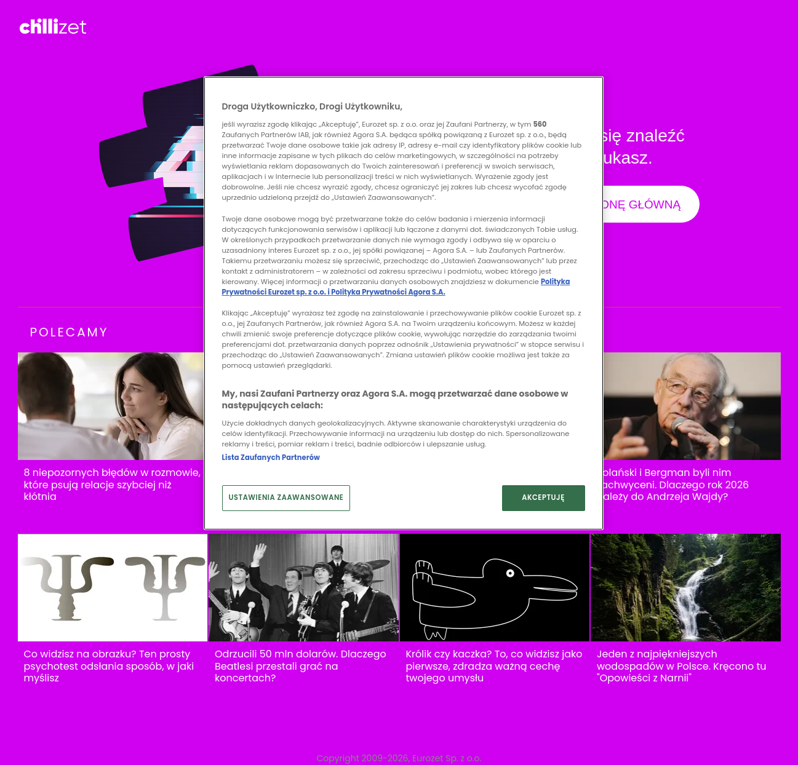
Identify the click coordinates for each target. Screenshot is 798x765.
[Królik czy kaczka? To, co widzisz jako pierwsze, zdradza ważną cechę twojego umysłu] (495, 587)
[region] (404, 303)
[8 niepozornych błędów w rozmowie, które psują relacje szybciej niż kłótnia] (113, 406)
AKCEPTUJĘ (543, 497)
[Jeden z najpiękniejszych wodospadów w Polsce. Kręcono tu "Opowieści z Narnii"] (686, 587)
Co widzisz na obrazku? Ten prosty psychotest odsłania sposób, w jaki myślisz (109, 666)
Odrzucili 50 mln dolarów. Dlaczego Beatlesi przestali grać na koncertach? (300, 666)
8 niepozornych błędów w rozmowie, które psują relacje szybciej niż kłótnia (112, 485)
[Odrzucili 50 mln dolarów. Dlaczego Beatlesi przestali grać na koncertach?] (304, 587)
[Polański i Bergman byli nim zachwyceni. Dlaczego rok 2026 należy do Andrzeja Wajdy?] (686, 406)
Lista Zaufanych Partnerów (271, 457)
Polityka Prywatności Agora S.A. (388, 292)
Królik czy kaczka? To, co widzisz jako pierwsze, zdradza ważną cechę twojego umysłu (494, 666)
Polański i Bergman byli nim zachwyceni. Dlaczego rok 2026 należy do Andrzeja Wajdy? (673, 485)
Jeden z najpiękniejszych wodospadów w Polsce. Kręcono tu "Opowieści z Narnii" (682, 666)
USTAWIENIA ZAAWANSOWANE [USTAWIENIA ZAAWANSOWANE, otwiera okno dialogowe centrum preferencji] (286, 497)
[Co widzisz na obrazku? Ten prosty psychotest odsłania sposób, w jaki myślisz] (113, 587)
